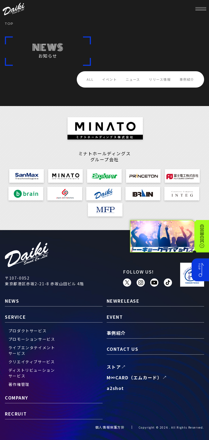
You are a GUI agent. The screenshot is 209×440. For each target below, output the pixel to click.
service (15, 317)
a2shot (115, 388)
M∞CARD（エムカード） (134, 377)
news (12, 301)
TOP (9, 23)
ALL (90, 79)
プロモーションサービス (31, 339)
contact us (123, 349)
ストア (114, 367)
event (115, 317)
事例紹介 (187, 79)
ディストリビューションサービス (31, 373)
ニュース (133, 79)
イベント (109, 79)
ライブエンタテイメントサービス (31, 350)
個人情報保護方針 (110, 427)
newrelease (123, 301)
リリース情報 (160, 79)
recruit (16, 413)
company (16, 397)
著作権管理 (19, 384)
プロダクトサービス (27, 330)
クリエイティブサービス (31, 361)
